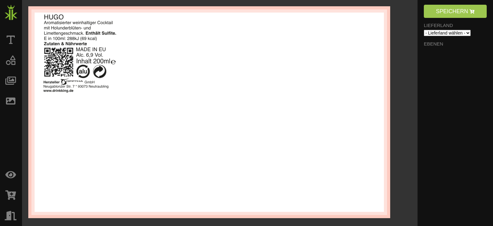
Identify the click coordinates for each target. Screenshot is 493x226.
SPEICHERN (455, 11)
